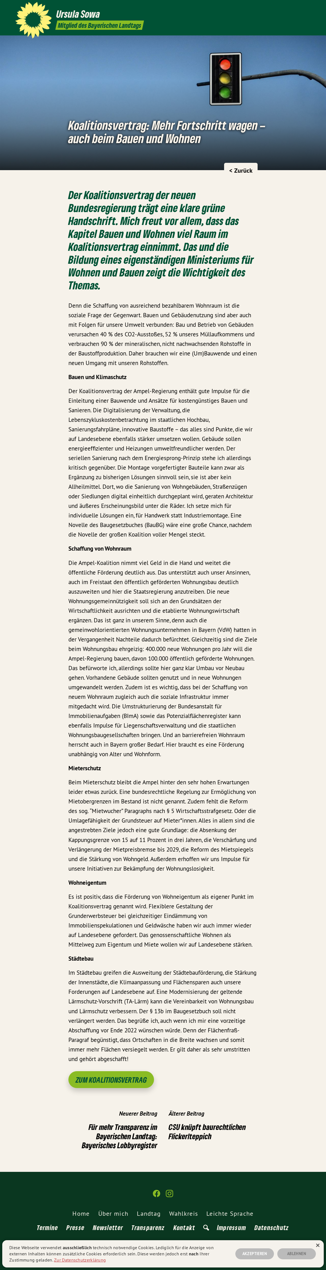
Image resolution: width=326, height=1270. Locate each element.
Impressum (231, 1227)
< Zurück (241, 170)
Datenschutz (271, 1227)
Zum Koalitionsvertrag (111, 1079)
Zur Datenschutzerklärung (80, 1260)
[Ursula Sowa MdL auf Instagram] (307, 7)
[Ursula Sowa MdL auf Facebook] (299, 7)
